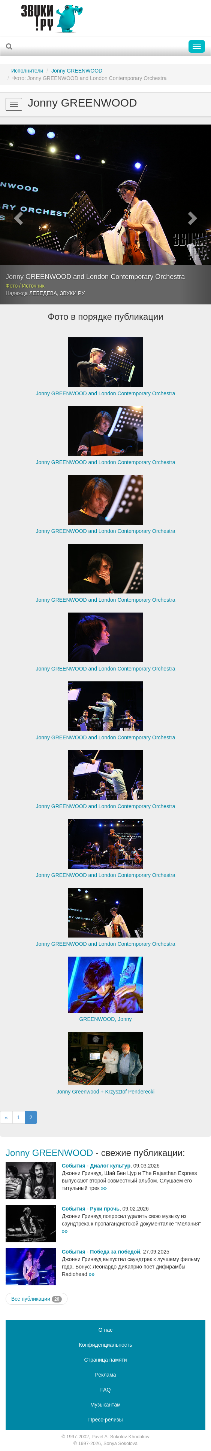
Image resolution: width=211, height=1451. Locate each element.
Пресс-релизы (105, 1420)
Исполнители (27, 71)
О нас (105, 1330)
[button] (15, 214)
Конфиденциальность (105, 1345)
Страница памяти (105, 1360)
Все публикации (36, 1299)
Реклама (105, 1375)
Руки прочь (105, 1209)
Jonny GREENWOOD (76, 71)
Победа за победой (115, 1252)
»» (104, 1188)
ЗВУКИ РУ (72, 293)
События (73, 1166)
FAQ (105, 1390)
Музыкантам (105, 1405)
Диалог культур (110, 1166)
